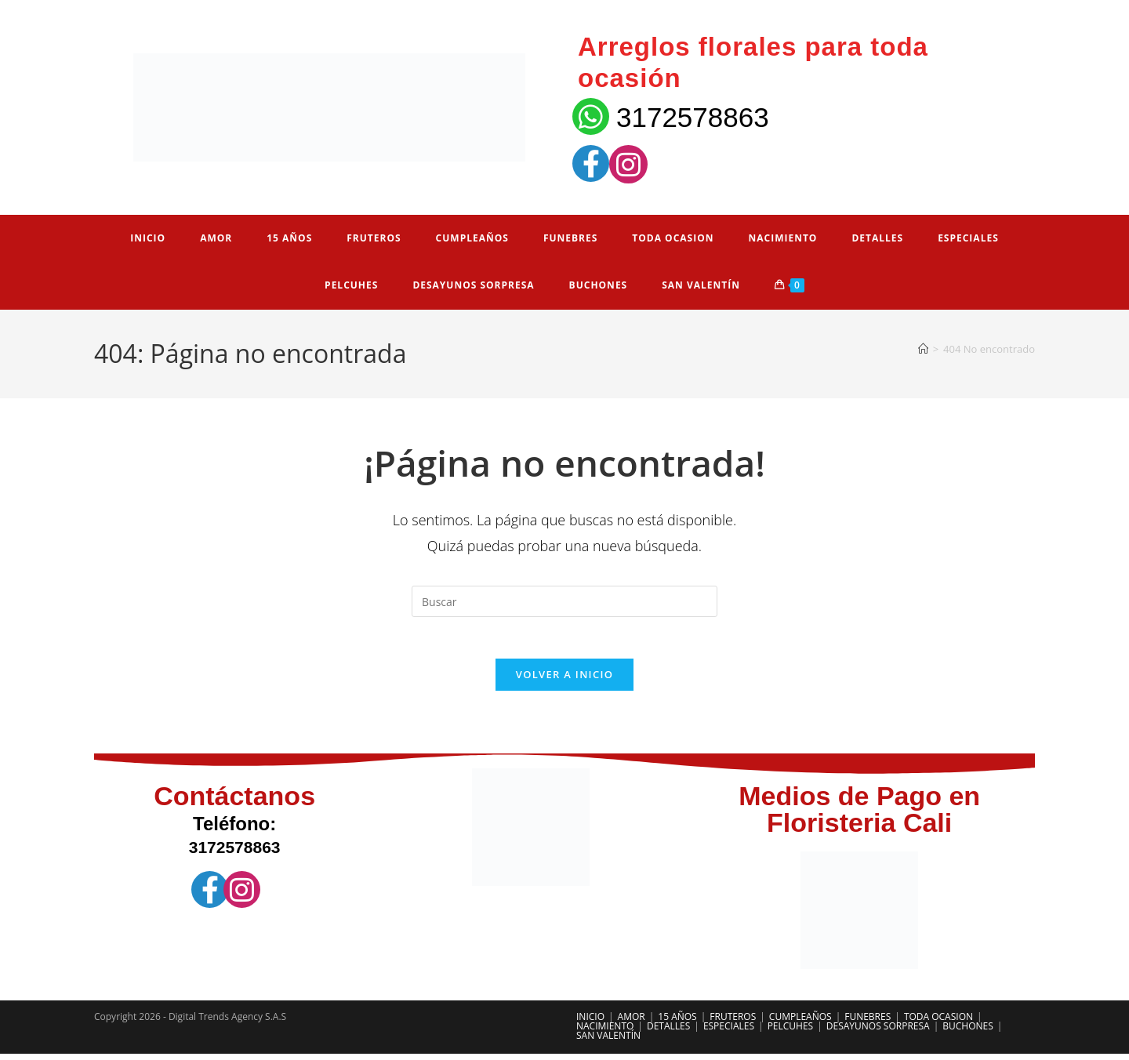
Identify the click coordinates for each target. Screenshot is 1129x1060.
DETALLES (668, 1032)
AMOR (631, 1022)
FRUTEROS (733, 1022)
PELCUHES (791, 1032)
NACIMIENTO (604, 1032)
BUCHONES (967, 1032)
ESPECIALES (728, 1032)
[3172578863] (590, 116)
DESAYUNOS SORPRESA (878, 1032)
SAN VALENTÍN (608, 1041)
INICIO (590, 1022)
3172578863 (692, 117)
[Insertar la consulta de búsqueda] (564, 601)
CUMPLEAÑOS (800, 1022)
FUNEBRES (867, 1022)
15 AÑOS (677, 1022)
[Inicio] (923, 349)
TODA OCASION (938, 1022)
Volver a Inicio (564, 680)
